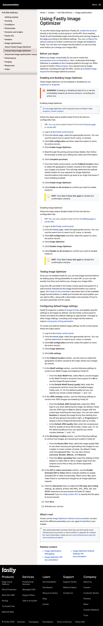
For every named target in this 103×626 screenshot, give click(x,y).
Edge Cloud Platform (7, 583)
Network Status (70, 587)
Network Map (8, 612)
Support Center (70, 582)
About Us (87, 582)
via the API (51, 127)
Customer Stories (91, 593)
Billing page (88, 219)
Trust (85, 615)
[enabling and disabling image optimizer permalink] (39, 78)
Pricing (5, 601)
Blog (45, 599)
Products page (89, 124)
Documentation (49, 582)
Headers (7, 39)
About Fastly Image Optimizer (18, 47)
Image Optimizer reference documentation (71, 518)
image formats (73, 310)
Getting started (11, 17)
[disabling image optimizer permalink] (39, 208)
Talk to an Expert (29, 601)
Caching (7, 21)
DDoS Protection (9, 589)
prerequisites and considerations (54, 60)
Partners (87, 599)
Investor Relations (91, 610)
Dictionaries (9, 28)
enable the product (88, 30)
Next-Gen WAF (8, 595)
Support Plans (28, 595)
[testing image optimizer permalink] (39, 271)
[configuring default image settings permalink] (39, 306)
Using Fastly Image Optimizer (18, 50)
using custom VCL (70, 494)
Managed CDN (28, 589)
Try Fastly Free (8, 606)
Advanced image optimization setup (21, 54)
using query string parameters (60, 321)
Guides (51, 12)
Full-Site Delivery (65, 12)
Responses (9, 65)
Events (46, 604)
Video (6, 69)
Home (42, 12)
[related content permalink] (39, 547)
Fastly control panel (64, 132)
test (59, 44)
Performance (9, 58)
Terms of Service (64, 622)
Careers (86, 587)
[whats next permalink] (39, 514)
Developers (48, 587)
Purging (7, 62)
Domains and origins (13, 32)
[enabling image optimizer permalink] (39, 103)
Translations (47, 622)
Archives (21, 622)
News (85, 604)
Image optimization (12, 43)
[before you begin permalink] (39, 53)
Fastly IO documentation (60, 291)
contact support (56, 111)
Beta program (62, 66)
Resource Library (50, 593)
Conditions (9, 24)
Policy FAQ (80, 622)
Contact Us (68, 593)
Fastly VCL (8, 36)
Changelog (33, 622)
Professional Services (27, 583)
